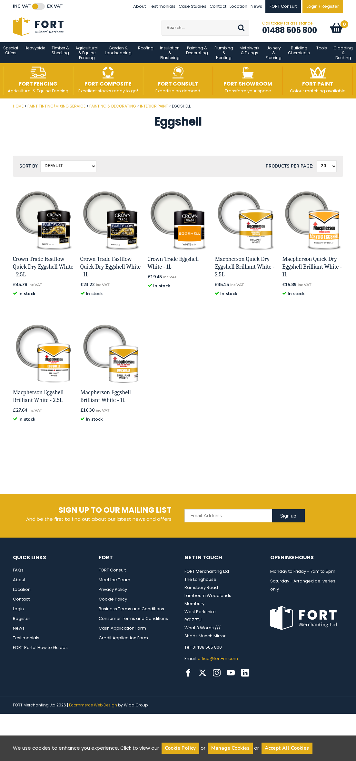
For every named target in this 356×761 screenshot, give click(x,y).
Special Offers (10, 55)
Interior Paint (154, 111)
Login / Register (323, 6)
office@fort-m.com (218, 664)
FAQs (18, 575)
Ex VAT (55, 6)
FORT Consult (112, 575)
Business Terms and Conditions (131, 614)
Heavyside (35, 53)
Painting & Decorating (197, 55)
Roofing (145, 53)
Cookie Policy (113, 604)
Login (18, 614)
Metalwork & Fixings (249, 55)
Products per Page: (289, 171)
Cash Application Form (122, 633)
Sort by (28, 171)
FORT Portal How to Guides (40, 653)
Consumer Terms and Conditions (133, 624)
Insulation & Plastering (170, 58)
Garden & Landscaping (118, 55)
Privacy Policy (113, 594)
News (256, 6)
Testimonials (162, 6)
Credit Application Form (123, 643)
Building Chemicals (299, 55)
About (139, 6)
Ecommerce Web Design (93, 710)
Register (21, 624)
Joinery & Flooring (274, 58)
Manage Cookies (230, 748)
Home (18, 111)
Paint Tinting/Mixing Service (56, 111)
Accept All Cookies (287, 748)
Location (238, 6)
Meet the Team (114, 585)
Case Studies (192, 6)
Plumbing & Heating (223, 58)
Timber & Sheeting (60, 55)
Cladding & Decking (343, 58)
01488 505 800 (289, 32)
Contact (218, 6)
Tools (321, 53)
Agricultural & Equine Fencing (86, 58)
